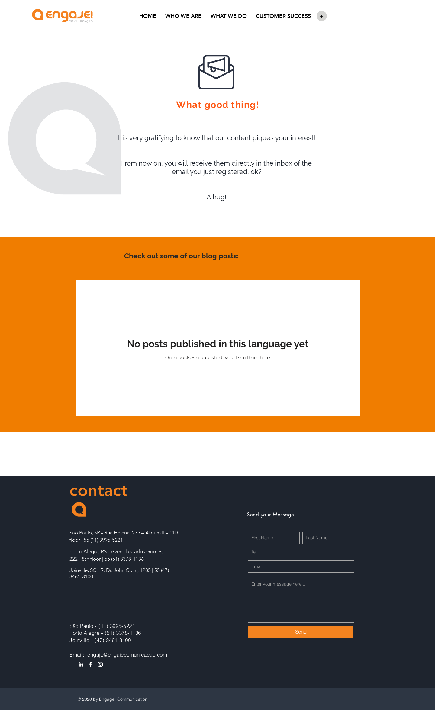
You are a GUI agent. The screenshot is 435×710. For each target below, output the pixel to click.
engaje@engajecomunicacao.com (127, 654)
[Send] (300, 632)
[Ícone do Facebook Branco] (90, 664)
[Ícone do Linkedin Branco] (81, 664)
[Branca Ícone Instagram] (100, 664)
